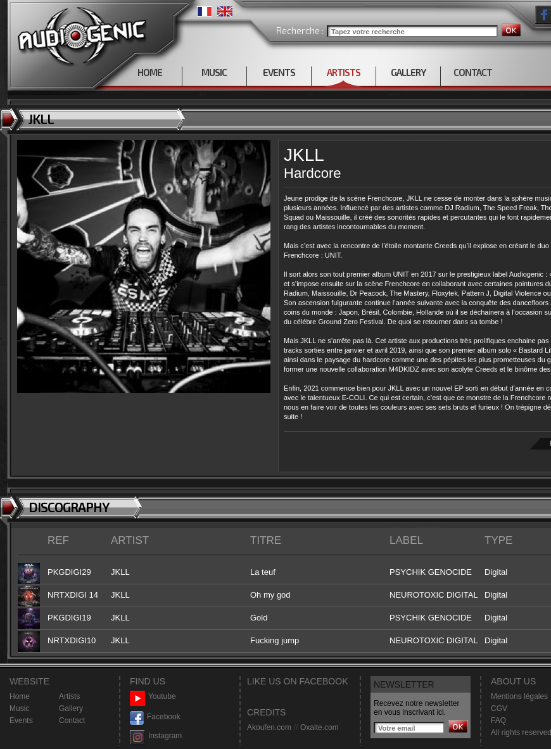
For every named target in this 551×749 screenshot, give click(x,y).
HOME (149, 72)
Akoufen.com (269, 727)
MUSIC (214, 72)
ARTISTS (343, 72)
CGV (499, 708)
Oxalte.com (319, 727)
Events (21, 720)
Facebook (155, 717)
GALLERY (408, 72)
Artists (69, 696)
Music (19, 708)
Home (20, 696)
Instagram (156, 736)
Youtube (153, 697)
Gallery (71, 708)
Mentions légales (519, 696)
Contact (72, 720)
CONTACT (472, 72)
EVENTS (279, 72)
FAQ (498, 720)
